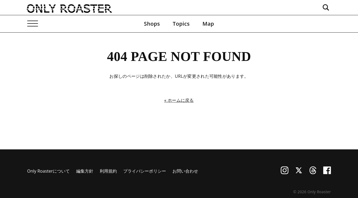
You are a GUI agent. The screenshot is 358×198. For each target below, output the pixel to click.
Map (208, 23)
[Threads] (313, 173)
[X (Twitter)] (299, 173)
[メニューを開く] (32, 24)
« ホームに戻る (179, 100)
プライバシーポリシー (144, 171)
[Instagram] (284, 173)
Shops (152, 23)
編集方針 (84, 171)
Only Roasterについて (48, 171)
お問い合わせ (185, 171)
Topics (181, 23)
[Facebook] (327, 173)
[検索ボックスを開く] (325, 7)
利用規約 (108, 171)
